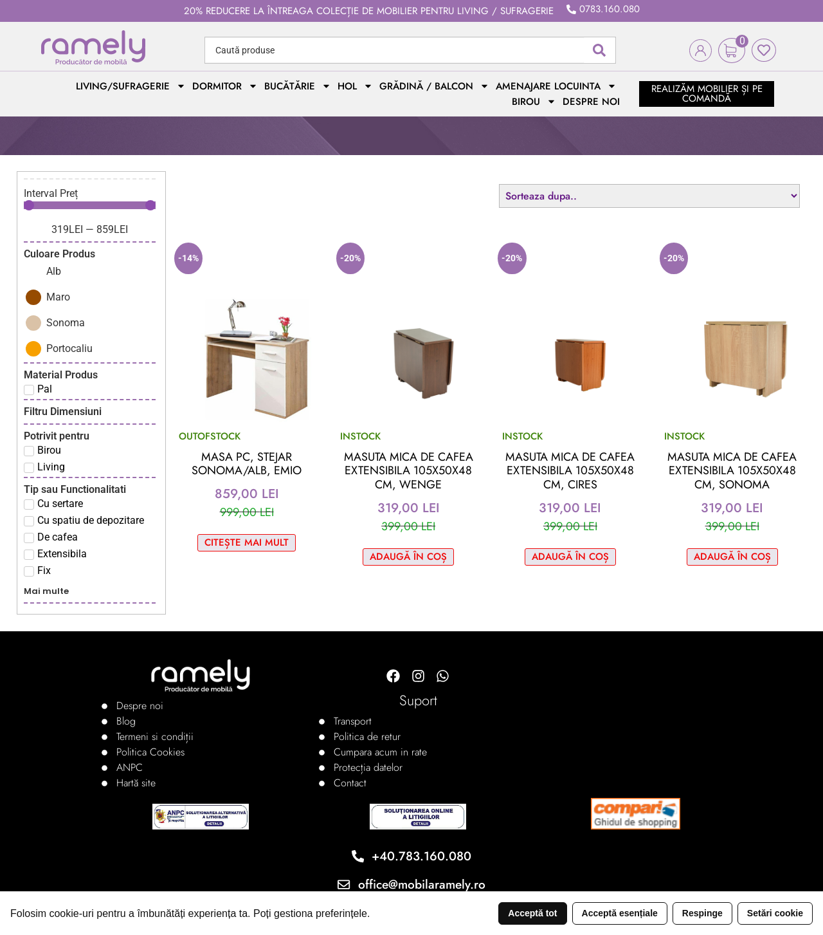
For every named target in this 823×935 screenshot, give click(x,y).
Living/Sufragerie (131, 86)
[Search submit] (599, 50)
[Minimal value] (90, 205)
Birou (534, 101)
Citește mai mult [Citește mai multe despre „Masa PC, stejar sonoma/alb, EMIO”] (246, 542)
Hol (355, 86)
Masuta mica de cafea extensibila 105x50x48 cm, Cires (570, 471)
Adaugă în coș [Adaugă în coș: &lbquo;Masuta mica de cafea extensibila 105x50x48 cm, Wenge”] (408, 557)
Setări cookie (775, 913)
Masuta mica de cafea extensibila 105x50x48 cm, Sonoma (732, 471)
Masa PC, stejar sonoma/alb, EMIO (247, 464)
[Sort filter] (649, 196)
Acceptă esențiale (620, 913)
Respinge (702, 913)
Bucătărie (297, 86)
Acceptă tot (532, 913)
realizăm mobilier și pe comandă (707, 94)
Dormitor (225, 86)
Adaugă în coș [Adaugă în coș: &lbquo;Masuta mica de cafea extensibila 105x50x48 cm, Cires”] (570, 557)
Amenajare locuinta (556, 86)
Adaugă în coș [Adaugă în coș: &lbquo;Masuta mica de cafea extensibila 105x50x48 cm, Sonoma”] (732, 557)
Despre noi (591, 102)
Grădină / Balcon (434, 86)
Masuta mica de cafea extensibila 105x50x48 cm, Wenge (408, 471)
